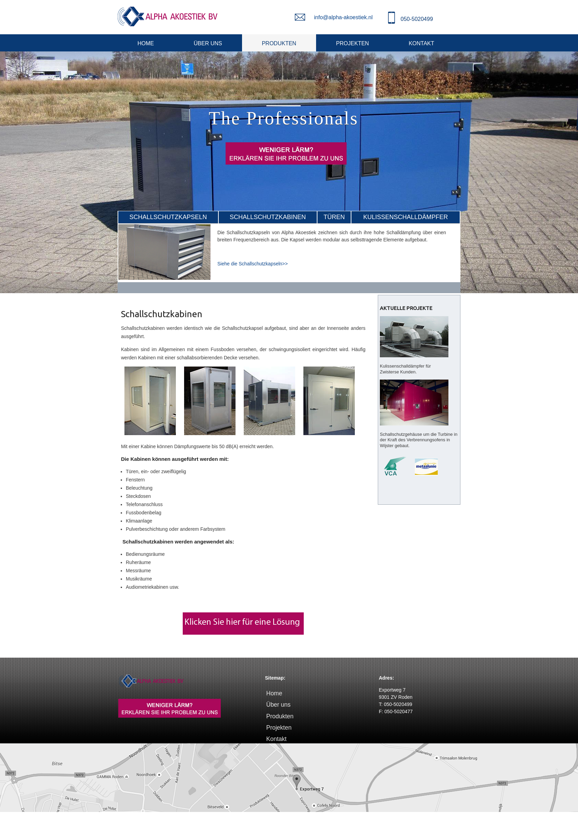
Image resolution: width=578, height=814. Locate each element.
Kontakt (421, 43)
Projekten (352, 43)
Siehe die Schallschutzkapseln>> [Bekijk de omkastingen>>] (252, 263)
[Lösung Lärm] (243, 636)
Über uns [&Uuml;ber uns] (208, 43)
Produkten (279, 43)
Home (145, 43)
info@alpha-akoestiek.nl (343, 17)
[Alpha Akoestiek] (167, 16)
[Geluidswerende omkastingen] (164, 278)
